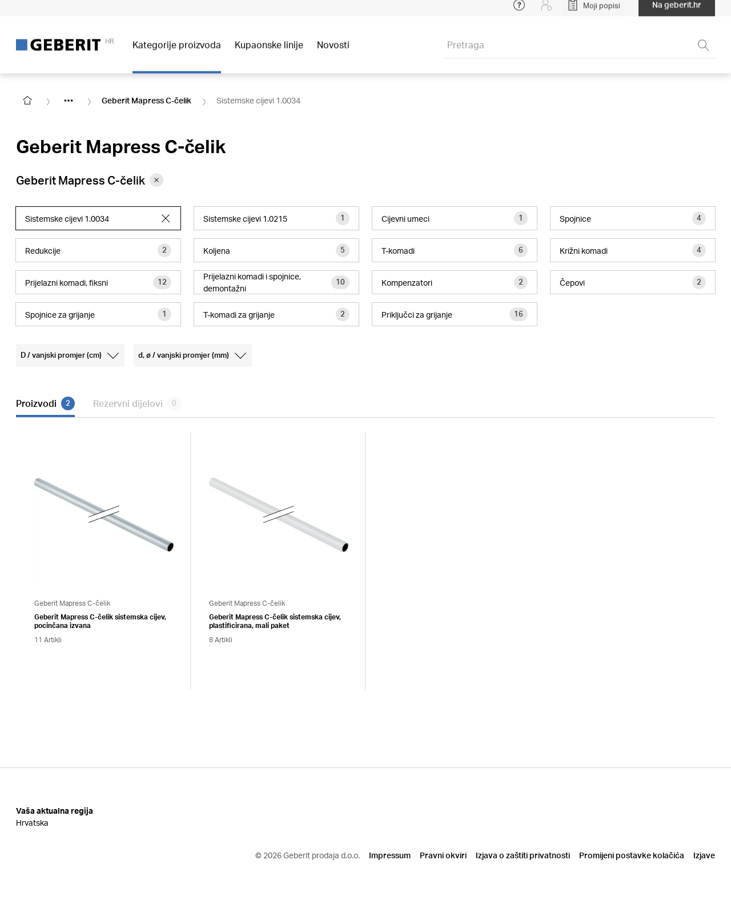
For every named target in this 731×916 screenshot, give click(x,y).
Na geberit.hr (676, 11)
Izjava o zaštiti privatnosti (523, 855)
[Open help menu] (519, 11)
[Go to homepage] (27, 100)
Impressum (390, 855)
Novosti (333, 51)
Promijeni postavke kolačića (631, 855)
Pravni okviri (443, 855)
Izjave (704, 855)
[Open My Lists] (594, 11)
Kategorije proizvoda (176, 51)
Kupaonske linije (269, 51)
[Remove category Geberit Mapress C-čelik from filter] (156, 180)
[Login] (546, 11)
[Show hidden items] (68, 100)
